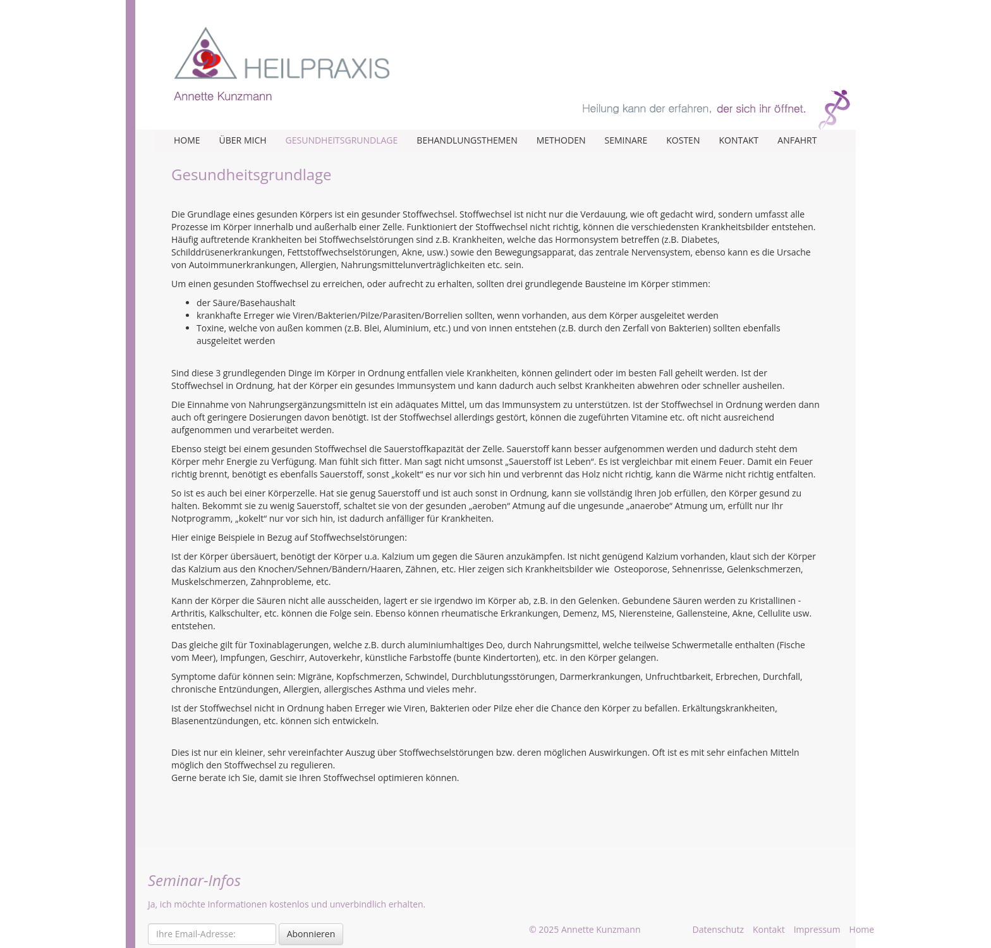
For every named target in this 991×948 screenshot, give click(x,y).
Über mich (243, 140)
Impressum (817, 929)
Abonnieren (311, 934)
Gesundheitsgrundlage (342, 140)
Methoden (561, 140)
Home (187, 140)
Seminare (625, 140)
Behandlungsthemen (466, 140)
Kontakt (738, 140)
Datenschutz (718, 929)
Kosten (683, 140)
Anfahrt (797, 140)
